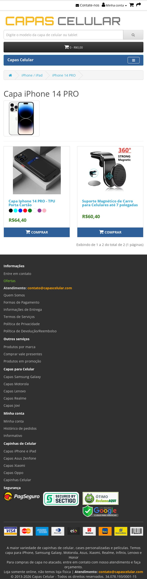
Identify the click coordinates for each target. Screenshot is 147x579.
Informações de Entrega (23, 309)
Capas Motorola (16, 384)
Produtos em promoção (22, 361)
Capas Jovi (12, 405)
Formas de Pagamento (21, 302)
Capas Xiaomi (14, 465)
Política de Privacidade (22, 324)
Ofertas (10, 280)
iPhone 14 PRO (64, 75)
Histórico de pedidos (20, 428)
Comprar (37, 231)
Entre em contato (17, 273)
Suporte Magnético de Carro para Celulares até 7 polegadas (110, 203)
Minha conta (114, 5)
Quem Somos (14, 295)
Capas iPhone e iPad (20, 451)
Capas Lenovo (15, 391)
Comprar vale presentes (23, 354)
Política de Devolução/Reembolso (30, 331)
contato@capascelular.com (50, 288)
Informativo (13, 435)
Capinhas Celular (17, 480)
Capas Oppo (13, 472)
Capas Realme (15, 398)
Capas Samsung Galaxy (22, 376)
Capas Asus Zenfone (20, 458)
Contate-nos (87, 5)
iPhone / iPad (32, 75)
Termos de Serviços (19, 316)
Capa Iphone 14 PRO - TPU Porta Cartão (32, 203)
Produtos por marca (19, 347)
